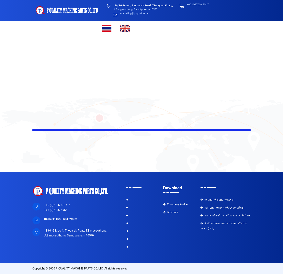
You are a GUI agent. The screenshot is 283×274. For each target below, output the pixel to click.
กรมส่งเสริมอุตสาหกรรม (216, 199)
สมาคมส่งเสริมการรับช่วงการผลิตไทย (225, 215)
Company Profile (175, 204)
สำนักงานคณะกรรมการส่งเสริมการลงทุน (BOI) (223, 226)
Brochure (170, 212)
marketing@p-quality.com (60, 219)
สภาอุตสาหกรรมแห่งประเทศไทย (221, 207)
